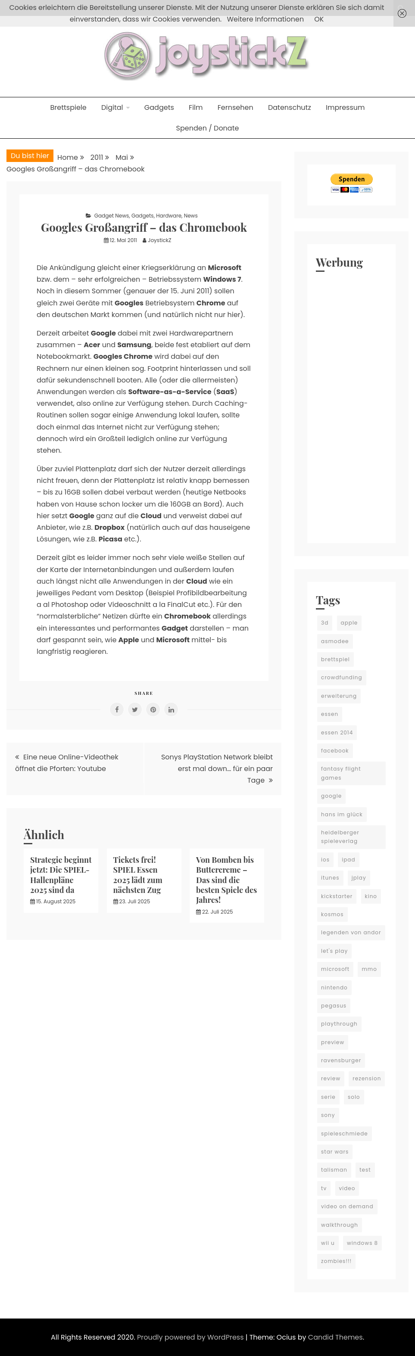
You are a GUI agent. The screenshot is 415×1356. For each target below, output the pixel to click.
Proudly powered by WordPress (191, 1337)
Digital (112, 107)
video (347, 1188)
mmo (369, 969)
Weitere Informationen (265, 19)
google (331, 795)
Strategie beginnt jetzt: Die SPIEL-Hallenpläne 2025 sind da (60, 875)
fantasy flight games (341, 773)
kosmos (332, 914)
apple (349, 622)
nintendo (334, 987)
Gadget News (111, 215)
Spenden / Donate (207, 128)
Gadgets (159, 107)
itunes (330, 877)
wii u (328, 1243)
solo (354, 1097)
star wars (335, 1151)
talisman (334, 1169)
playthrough (339, 1023)
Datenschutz (289, 107)
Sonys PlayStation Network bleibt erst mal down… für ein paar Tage (217, 768)
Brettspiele (68, 107)
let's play (334, 951)
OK (319, 19)
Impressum (345, 107)
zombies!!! (336, 1261)
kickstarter (337, 896)
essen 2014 (337, 732)
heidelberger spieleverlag (340, 837)
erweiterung (339, 696)
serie (328, 1097)
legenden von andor (351, 932)
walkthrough (339, 1224)
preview (332, 1042)
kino (371, 896)
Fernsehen (235, 107)
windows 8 (362, 1243)
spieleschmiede (344, 1133)
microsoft (335, 969)
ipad (348, 859)
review (330, 1078)
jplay (359, 877)
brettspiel (335, 659)
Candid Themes (335, 1337)
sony (328, 1115)
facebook (335, 750)
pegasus (333, 1005)
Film (196, 107)
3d (324, 622)
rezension (367, 1078)
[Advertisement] (351, 405)
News (191, 215)
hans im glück (342, 814)
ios (325, 859)
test (365, 1169)
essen (329, 714)
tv (324, 1188)
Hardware (168, 215)
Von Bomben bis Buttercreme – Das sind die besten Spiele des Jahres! (226, 880)
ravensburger (341, 1060)
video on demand (347, 1206)
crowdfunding (341, 677)
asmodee (335, 641)
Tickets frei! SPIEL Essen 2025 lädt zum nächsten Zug (137, 875)
